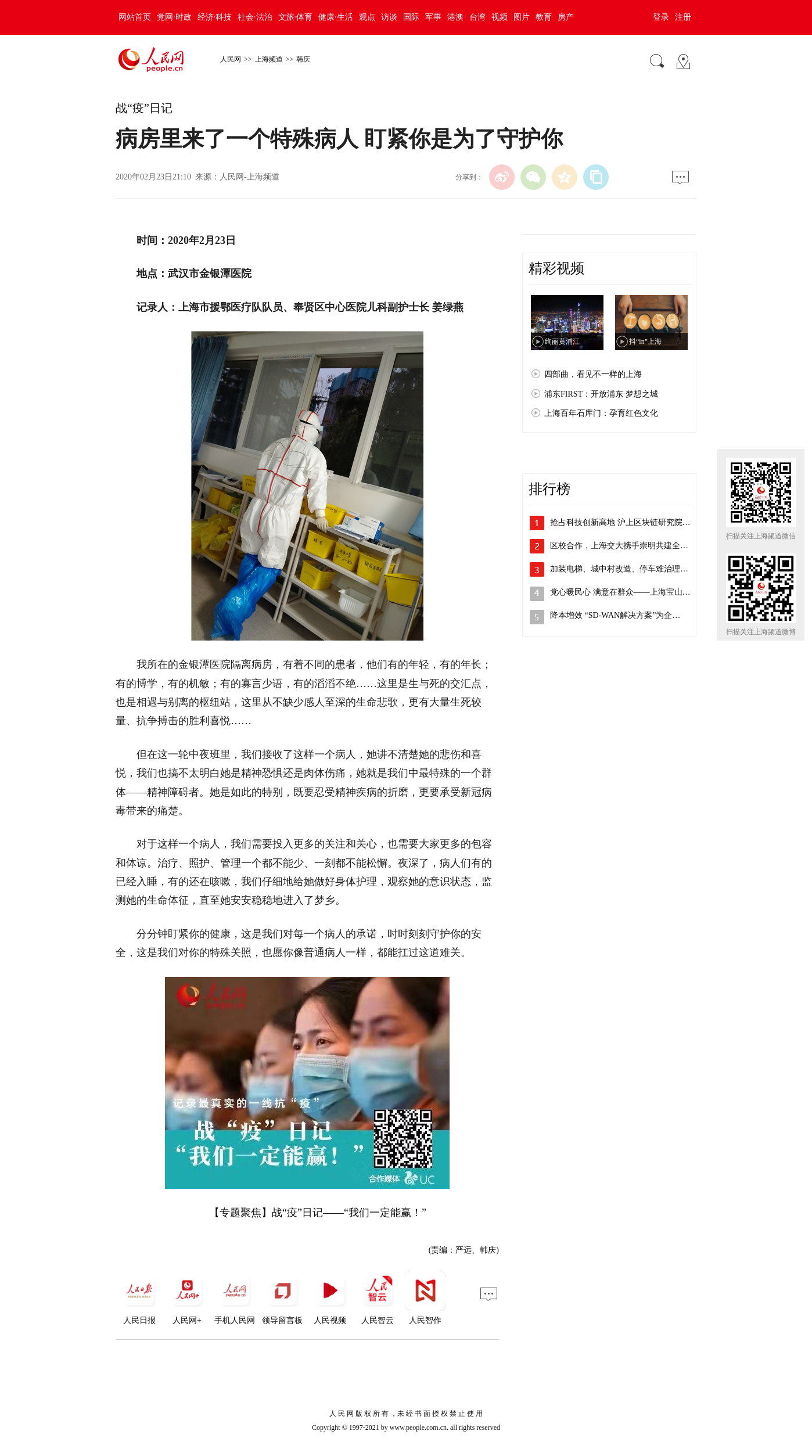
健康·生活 (335, 17)
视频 (499, 17)
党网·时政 (174, 17)
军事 (433, 17)
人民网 (230, 59)
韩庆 (303, 59)
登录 (661, 17)
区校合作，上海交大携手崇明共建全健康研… (631, 545)
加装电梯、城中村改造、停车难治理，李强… (631, 569)
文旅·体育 (295, 17)
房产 (566, 17)
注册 (683, 17)
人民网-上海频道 (249, 176)
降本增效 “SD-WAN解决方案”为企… (615, 615)
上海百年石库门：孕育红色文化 (601, 413)
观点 (367, 17)
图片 (521, 17)
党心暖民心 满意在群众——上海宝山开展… (628, 592)
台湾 (477, 17)
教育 (544, 17)
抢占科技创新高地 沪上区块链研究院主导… (628, 522)
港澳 (455, 17)
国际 (411, 17)
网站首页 (134, 17)
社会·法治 (255, 17)
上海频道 (269, 59)
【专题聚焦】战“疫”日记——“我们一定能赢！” (317, 1212)
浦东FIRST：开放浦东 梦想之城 (601, 394)
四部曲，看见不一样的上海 (593, 374)
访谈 (389, 17)
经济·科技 (214, 17)
